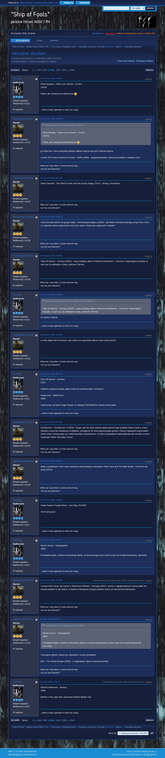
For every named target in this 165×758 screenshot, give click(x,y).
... (35, 70)
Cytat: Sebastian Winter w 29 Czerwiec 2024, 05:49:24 (69, 301)
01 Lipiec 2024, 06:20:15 (50, 619)
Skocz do (112, 733)
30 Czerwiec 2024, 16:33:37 (51, 540)
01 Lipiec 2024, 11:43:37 (50, 682)
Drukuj (149, 70)
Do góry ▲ (152, 751)
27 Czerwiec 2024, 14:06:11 (51, 78)
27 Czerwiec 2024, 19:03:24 (51, 119)
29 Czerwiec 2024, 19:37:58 (51, 374)
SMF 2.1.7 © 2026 (15, 751)
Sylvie (118, 47)
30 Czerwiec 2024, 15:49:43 (51, 461)
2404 (39, 70)
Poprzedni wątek (126, 61)
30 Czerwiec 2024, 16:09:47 (51, 500)
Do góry (15, 720)
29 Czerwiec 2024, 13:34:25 (51, 295)
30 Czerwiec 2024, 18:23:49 (51, 580)
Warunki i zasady (140, 751)
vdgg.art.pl (110, 33)
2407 (58, 70)
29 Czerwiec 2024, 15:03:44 (51, 335)
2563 (72, 70)
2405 (44, 70)
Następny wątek (144, 61)
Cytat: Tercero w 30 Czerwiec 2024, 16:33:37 (64, 626)
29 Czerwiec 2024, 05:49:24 (51, 256)
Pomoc (129, 751)
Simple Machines (30, 751)
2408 (64, 70)
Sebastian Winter (23, 118)
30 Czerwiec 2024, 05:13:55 (51, 422)
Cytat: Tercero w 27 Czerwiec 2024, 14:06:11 (64, 125)
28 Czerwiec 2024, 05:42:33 (51, 178)
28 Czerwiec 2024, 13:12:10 (51, 217)
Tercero (17, 78)
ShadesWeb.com (30, 755)
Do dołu (15, 70)
